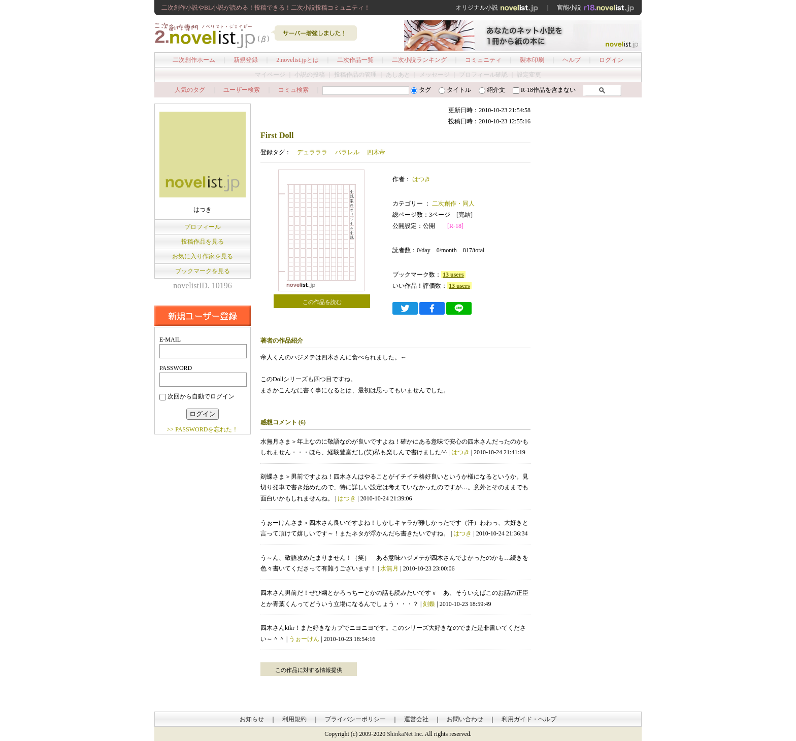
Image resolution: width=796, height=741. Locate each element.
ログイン (611, 59)
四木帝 (376, 152)
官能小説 (596, 7)
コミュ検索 (293, 89)
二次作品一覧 (355, 59)
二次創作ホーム (194, 59)
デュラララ (312, 152)
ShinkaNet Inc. (405, 733)
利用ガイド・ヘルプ (529, 719)
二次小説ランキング (419, 59)
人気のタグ (190, 89)
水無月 (389, 568)
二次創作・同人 (452, 203)
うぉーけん (304, 639)
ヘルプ (571, 59)
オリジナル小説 (497, 7)
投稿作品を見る (202, 241)
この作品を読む (322, 302)
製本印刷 (532, 59)
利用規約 (294, 719)
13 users (453, 274)
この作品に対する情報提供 (308, 670)
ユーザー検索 (241, 89)
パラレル (347, 152)
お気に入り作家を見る (202, 256)
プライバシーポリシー (355, 719)
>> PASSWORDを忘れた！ (203, 429)
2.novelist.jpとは (297, 59)
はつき (421, 179)
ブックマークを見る (202, 271)
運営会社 (416, 719)
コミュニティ (483, 59)
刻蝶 (429, 604)
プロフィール (202, 226)
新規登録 (246, 59)
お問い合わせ (465, 719)
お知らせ (252, 719)
